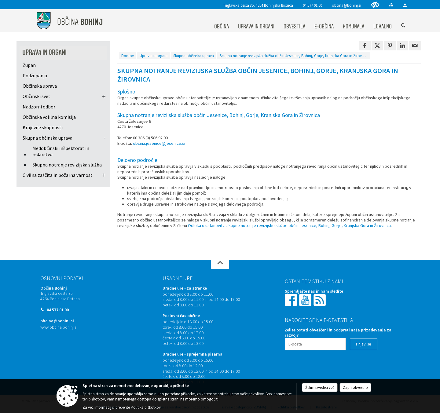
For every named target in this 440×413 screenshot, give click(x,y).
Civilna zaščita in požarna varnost (58, 175)
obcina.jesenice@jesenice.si (159, 143)
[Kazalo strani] (391, 5)
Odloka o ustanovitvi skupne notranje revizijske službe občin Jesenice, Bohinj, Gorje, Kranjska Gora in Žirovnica (289, 225)
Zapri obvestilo (355, 387)
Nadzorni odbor (39, 107)
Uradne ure (178, 278)
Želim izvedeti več (319, 387)
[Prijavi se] (363, 344)
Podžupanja (35, 75)
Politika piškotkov (146, 407)
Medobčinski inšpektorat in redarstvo (60, 151)
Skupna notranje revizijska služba (67, 165)
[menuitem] (221, 20)
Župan (29, 65)
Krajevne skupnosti (43, 127)
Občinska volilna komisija (49, 117)
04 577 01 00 (312, 5)
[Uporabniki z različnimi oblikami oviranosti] (375, 5)
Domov (127, 55)
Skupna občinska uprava (47, 138)
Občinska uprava (40, 86)
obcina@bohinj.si (346, 5)
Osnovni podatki (61, 278)
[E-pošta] (315, 344)
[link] (365, 45)
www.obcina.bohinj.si (58, 327)
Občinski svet (36, 96)
